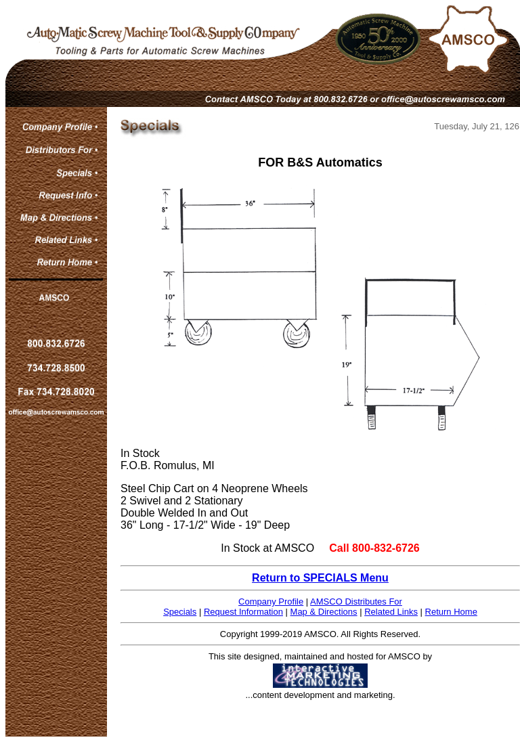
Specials (179, 612)
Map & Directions (324, 612)
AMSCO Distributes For (356, 601)
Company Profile (270, 601)
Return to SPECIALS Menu (320, 578)
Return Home (451, 612)
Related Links (391, 612)
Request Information (243, 612)
